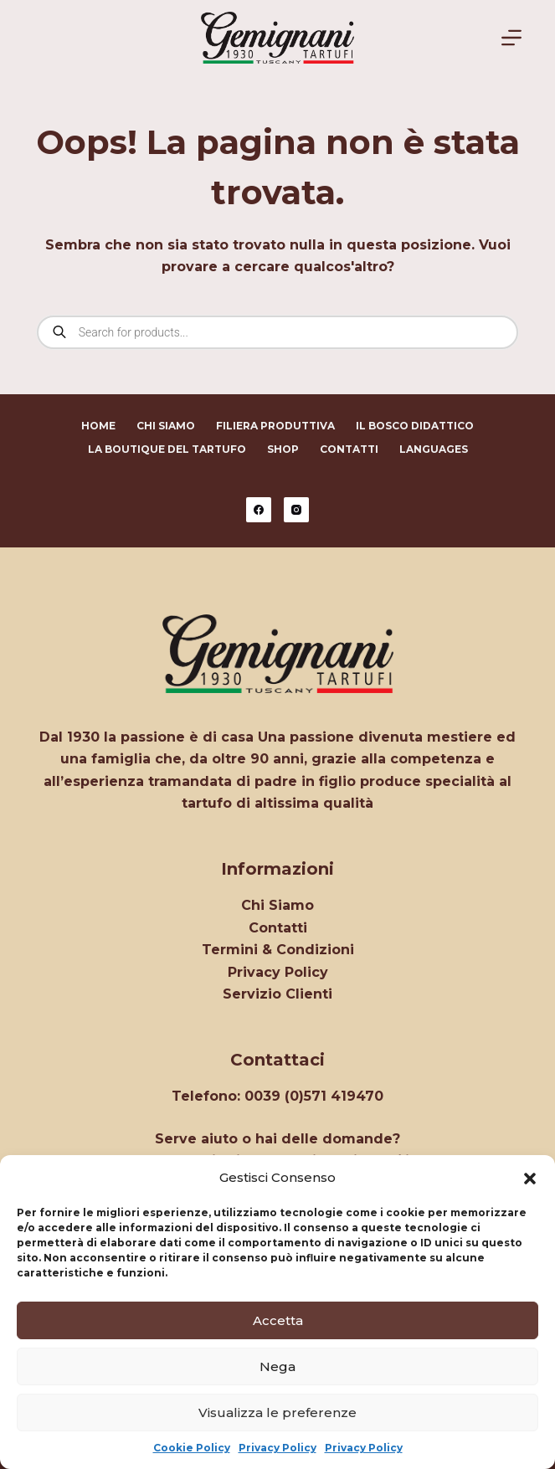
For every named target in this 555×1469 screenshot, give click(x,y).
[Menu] (511, 38)
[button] (530, 1178)
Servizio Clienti (277, 994)
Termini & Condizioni (278, 950)
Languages (433, 449)
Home (98, 425)
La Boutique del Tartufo (167, 449)
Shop (283, 449)
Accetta (278, 1320)
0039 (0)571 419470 (313, 1096)
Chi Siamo (165, 425)
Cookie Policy (191, 1447)
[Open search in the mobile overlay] (277, 332)
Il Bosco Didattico (415, 425)
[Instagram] (296, 509)
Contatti (349, 449)
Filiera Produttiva (275, 425)
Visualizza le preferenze (277, 1412)
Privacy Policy (277, 1447)
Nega (277, 1366)
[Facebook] (258, 509)
